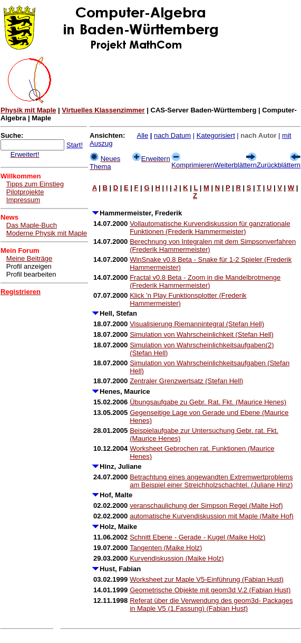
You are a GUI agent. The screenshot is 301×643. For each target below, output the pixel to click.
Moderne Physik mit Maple (46, 233)
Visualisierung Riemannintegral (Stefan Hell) (197, 324)
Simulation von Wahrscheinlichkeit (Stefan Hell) (202, 334)
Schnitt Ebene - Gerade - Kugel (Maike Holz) (197, 537)
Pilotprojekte (25, 192)
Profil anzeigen (29, 266)
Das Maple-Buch (31, 225)
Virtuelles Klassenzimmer (103, 110)
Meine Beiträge (29, 258)
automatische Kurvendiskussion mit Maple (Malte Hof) (212, 516)
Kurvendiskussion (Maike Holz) (177, 558)
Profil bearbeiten (31, 274)
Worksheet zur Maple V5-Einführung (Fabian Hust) (207, 579)
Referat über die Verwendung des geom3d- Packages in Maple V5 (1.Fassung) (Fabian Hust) (211, 604)
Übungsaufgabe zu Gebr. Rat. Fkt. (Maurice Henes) (208, 402)
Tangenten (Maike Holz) (166, 548)
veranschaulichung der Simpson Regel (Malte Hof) (206, 505)
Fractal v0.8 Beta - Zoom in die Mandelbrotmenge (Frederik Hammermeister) (205, 281)
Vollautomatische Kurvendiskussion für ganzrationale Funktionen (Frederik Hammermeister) (210, 227)
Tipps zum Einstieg (35, 184)
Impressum (23, 200)
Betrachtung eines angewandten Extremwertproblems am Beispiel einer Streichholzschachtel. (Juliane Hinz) (211, 481)
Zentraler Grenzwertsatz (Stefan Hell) (186, 381)
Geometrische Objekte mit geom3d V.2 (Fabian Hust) (210, 590)
